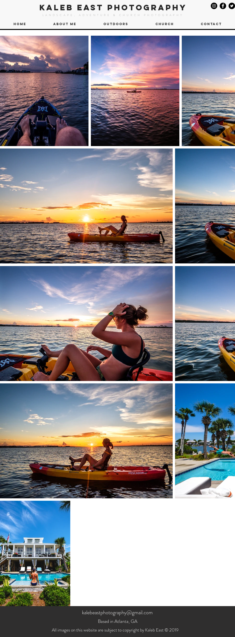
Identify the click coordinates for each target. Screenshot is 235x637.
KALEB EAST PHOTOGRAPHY (113, 7)
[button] (116, 24)
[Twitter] (232, 6)
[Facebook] (223, 6)
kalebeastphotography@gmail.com (117, 612)
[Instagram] (214, 6)
